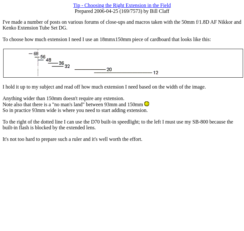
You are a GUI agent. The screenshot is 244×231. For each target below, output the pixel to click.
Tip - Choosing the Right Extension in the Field (122, 5)
